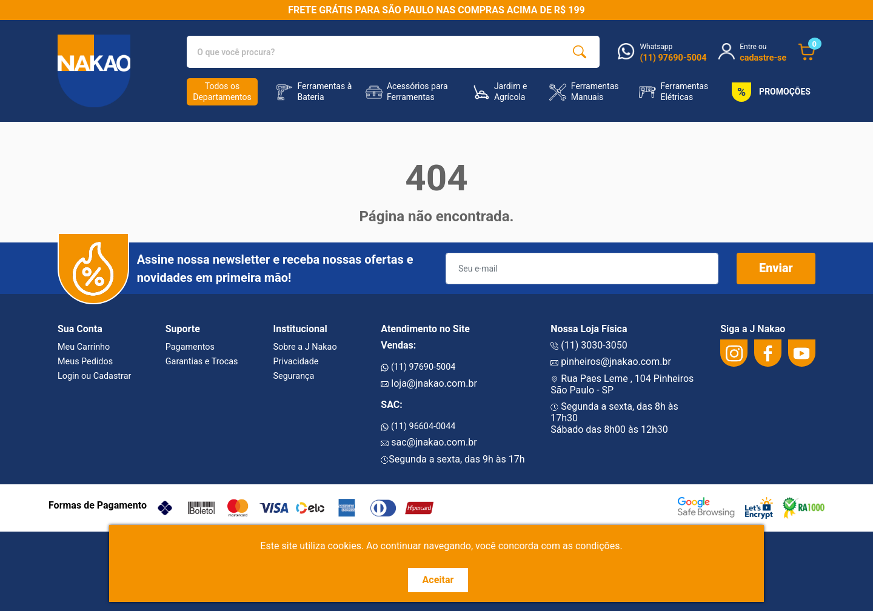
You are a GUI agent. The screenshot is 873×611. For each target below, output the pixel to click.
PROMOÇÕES (769, 92)
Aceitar (438, 580)
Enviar (776, 268)
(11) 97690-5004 (418, 367)
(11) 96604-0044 (418, 426)
